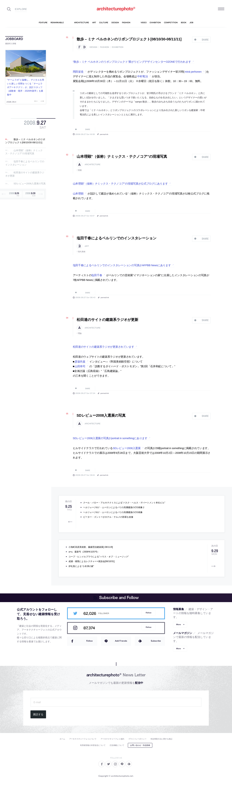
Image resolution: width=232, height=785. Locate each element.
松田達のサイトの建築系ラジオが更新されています (103, 346)
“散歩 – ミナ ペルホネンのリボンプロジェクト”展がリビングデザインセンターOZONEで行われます (132, 61)
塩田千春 (96, 275)
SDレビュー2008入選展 (127, 448)
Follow (148, 613)
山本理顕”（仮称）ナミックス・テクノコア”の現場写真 (24, 152)
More (178, 624)
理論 (80, 333)
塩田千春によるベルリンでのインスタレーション (24, 163)
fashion (104, 47)
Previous (36, 101)
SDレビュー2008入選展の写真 (30, 183)
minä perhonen (193, 71)
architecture (92, 164)
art (87, 246)
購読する (38, 714)
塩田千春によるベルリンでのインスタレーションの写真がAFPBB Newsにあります (122, 265)
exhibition (117, 47)
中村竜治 (142, 76)
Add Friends (121, 640)
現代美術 (82, 252)
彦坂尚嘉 (80, 361)
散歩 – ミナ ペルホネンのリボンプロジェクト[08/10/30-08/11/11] (25, 141)
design (93, 47)
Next (42, 101)
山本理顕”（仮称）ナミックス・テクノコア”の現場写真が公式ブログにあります (120, 183)
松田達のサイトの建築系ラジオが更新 (107, 320)
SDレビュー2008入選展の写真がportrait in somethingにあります (110, 438)
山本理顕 (78, 193)
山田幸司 (80, 366)
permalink (104, 134)
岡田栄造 (78, 71)
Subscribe (156, 640)
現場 (80, 170)
